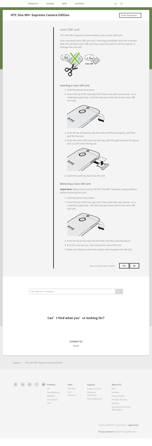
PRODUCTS (34, 3)
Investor (116, 400)
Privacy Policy (119, 403)
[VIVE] (135, 3)
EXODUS (51, 403)
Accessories (53, 407)
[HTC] (16, 3)
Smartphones (54, 400)
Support (17, 370)
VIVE (49, 410)
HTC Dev (73, 396)
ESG (114, 396)
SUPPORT (84, 3)
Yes (123, 273)
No (134, 273)
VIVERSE (52, 3)
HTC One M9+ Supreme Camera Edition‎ (47, 370)
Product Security (120, 407)
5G (48, 396)
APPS (68, 3)
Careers (116, 410)
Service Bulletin (96, 406)
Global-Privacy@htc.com (124, 439)
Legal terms (132, 432)
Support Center (96, 396)
